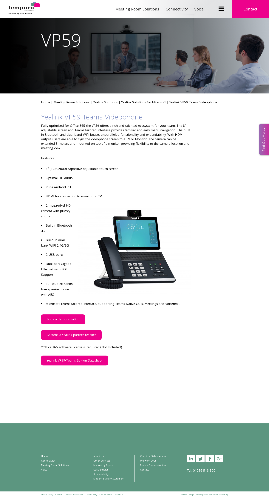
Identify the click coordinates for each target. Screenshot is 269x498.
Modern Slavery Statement (108, 479)
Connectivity (177, 9)
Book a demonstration (63, 319)
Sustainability (101, 474)
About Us (98, 456)
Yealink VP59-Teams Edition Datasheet (74, 361)
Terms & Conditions (74, 495)
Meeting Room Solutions (137, 9)
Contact (250, 9)
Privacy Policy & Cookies (51, 495)
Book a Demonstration (153, 465)
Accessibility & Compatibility (99, 495)
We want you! (148, 461)
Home (45, 102)
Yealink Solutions (105, 102)
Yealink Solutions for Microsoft (143, 102)
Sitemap (119, 495)
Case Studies (101, 470)
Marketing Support (104, 465)
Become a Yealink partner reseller (71, 335)
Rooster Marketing (219, 495)
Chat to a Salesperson (153, 456)
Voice (199, 9)
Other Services (101, 461)
